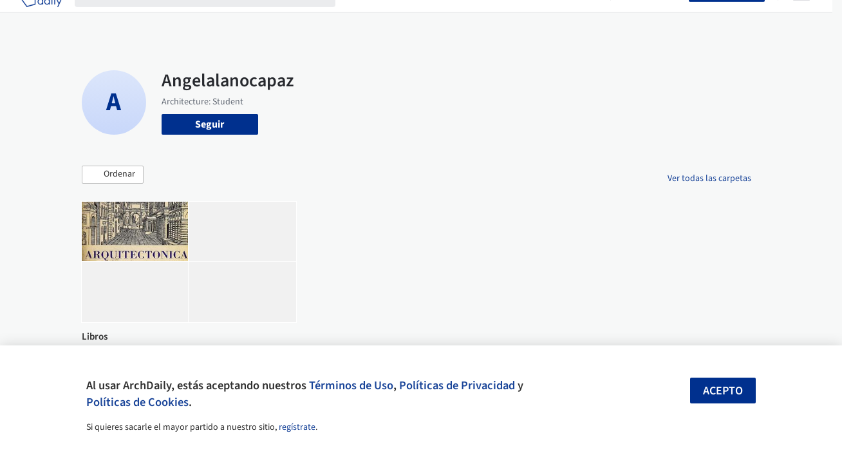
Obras (361, 18)
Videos (582, 18)
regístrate (297, 427)
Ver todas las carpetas (709, 178)
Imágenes (406, 18)
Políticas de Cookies (137, 402)
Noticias (539, 18)
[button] (113, 175)
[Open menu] (801, 18)
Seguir (209, 124)
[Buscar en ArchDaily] (215, 18)
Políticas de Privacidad (457, 385)
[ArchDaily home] (41, 18)
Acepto (723, 391)
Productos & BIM (474, 18)
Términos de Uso (351, 385)
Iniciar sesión (652, 18)
